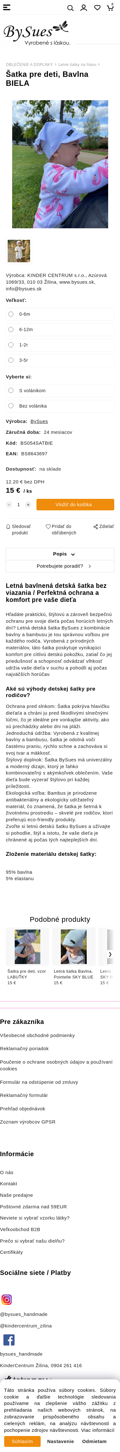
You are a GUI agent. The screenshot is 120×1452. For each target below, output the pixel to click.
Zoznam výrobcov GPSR (28, 1121)
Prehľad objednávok (22, 1108)
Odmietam (94, 1441)
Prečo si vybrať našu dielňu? (32, 1241)
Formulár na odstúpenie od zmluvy (39, 1082)
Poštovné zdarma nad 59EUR (33, 1206)
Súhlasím (22, 1441)
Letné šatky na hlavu (77, 64)
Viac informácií (98, 1430)
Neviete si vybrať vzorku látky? (35, 1218)
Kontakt (9, 1183)
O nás (6, 1172)
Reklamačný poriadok (24, 1048)
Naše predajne (16, 1195)
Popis (60, 553)
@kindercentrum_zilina (26, 1325)
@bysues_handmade (24, 1314)
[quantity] (18, 505)
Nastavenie (60, 1441)
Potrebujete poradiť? (60, 566)
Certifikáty (11, 1252)
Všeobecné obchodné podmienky (37, 1035)
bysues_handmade (22, 1354)
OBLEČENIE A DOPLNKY (29, 64)
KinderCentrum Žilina (24, 1365)
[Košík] (112, 7)
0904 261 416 (66, 1365)
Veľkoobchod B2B (20, 1229)
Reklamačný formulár (24, 1095)
